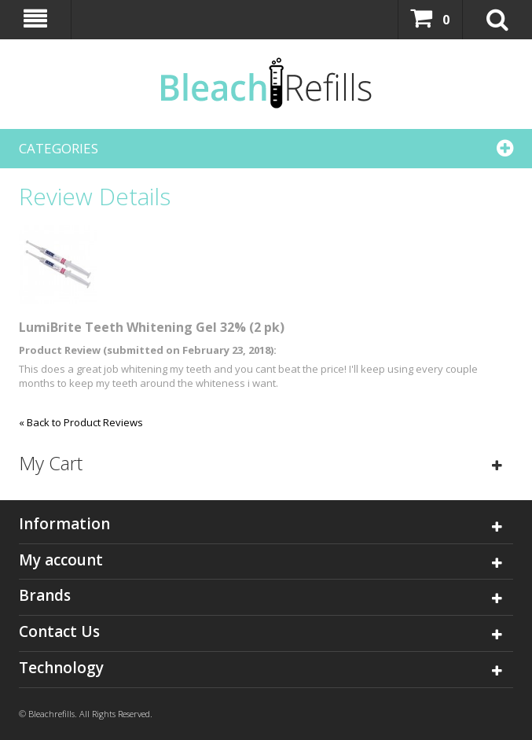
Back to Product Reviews (81, 422)
